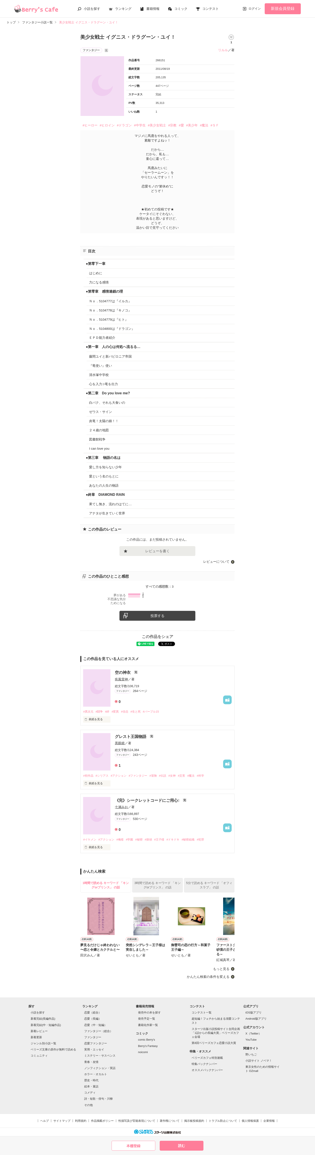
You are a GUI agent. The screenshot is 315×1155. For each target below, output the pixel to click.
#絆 (107, 711)
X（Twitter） (253, 1033)
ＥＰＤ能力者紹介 (102, 337)
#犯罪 (200, 839)
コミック (180, 8)
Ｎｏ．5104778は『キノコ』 (110, 310)
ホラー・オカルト (95, 1074)
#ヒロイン (107, 125)
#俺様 (120, 839)
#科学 (200, 775)
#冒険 (153, 775)
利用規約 (80, 1120)
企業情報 (269, 1120)
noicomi (143, 1052)
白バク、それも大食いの (107, 402)
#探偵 (148, 839)
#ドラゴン (124, 125)
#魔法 (204, 125)
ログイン (254, 8)
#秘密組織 (188, 839)
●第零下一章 (95, 264)
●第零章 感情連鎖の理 (104, 291)
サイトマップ (61, 1120)
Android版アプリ (256, 1018)
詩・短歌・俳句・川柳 (98, 1098)
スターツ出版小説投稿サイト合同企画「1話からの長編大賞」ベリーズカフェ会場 (216, 1032)
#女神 (172, 775)
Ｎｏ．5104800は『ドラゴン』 (112, 328)
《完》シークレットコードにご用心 (147, 800)
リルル (223, 50)
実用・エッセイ (94, 1049)
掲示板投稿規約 (194, 1120)
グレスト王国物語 (131, 736)
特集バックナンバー (204, 1064)
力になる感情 (99, 282)
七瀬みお (121, 807)
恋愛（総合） (92, 1012)
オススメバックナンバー (207, 1070)
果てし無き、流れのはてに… (110, 504)
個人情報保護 (250, 1120)
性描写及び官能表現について (136, 1120)
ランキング (123, 8)
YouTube (251, 1039)
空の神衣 (123, 672)
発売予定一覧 (146, 1018)
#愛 (181, 125)
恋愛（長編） (92, 1018)
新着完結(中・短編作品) (46, 1025)
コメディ (90, 1092)
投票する (157, 616)
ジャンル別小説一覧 (43, 1043)
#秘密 (138, 839)
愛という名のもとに (104, 476)
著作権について (170, 1120)
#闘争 (99, 711)
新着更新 (36, 1037)
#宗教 (172, 125)
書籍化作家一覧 (148, 1025)
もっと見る (221, 969)
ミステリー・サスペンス (100, 1055)
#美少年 (192, 125)
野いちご (251, 1054)
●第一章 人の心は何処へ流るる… (113, 347)
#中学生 (139, 125)
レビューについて (216, 561)
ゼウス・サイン (100, 412)
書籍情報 (152, 8)
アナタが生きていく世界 (107, 513)
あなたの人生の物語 (104, 485)
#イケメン (89, 839)
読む (181, 1146)
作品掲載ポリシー (102, 1120)
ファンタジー (92, 1037)
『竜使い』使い (100, 365)
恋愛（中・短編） (95, 1025)
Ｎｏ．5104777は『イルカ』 (110, 301)
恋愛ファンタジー (95, 1043)
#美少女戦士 (157, 125)
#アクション (118, 775)
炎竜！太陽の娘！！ (104, 421)
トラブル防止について (223, 1120)
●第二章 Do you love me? (108, 393)
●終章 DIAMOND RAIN (105, 494)
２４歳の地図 (99, 430)
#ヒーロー (89, 125)
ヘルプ (44, 1120)
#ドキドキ (172, 839)
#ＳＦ (214, 125)
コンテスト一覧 (202, 1012)
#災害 (181, 775)
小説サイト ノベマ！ (258, 1060)
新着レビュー (39, 1031)
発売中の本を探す (149, 1012)
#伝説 (162, 775)
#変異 (115, 711)
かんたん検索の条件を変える (208, 977)
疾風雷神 (121, 679)
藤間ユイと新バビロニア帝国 (110, 356)
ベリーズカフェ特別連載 (207, 1057)
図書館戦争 (97, 439)
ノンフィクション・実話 (100, 1068)
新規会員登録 (282, 8)
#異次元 (88, 711)
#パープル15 (151, 711)
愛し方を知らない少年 (105, 467)
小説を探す (92, 8)
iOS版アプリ (253, 1012)
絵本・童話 (91, 1086)
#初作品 (88, 775)
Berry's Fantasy (148, 1046)
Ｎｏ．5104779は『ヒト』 (108, 319)
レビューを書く (157, 551)
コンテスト (210, 8)
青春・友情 (91, 1062)
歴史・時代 (91, 1080)
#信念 (124, 711)
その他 (88, 1105)
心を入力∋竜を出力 (103, 384)
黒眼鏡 (120, 743)
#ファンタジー (138, 775)
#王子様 (159, 839)
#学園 (129, 839)
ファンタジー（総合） (98, 1031)
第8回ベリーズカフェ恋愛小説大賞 (214, 1043)
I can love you (99, 448)
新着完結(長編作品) (43, 1018)
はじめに (95, 273)
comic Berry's (146, 1039)
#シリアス (102, 775)
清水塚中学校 (99, 375)
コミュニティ (39, 1055)
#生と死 (136, 711)
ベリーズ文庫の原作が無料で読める (53, 1049)
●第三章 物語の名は (103, 458)
